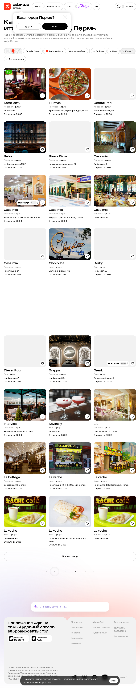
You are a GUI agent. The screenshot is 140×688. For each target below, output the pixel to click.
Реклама (75, 632)
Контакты (76, 643)
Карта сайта (77, 638)
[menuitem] (38, 6)
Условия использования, (33, 673)
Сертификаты (121, 636)
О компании (77, 627)
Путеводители (99, 632)
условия (46, 682)
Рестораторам (121, 622)
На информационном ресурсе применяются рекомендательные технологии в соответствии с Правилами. (33, 670)
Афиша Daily (98, 622)
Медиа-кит (76, 622)
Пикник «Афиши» (101, 627)
